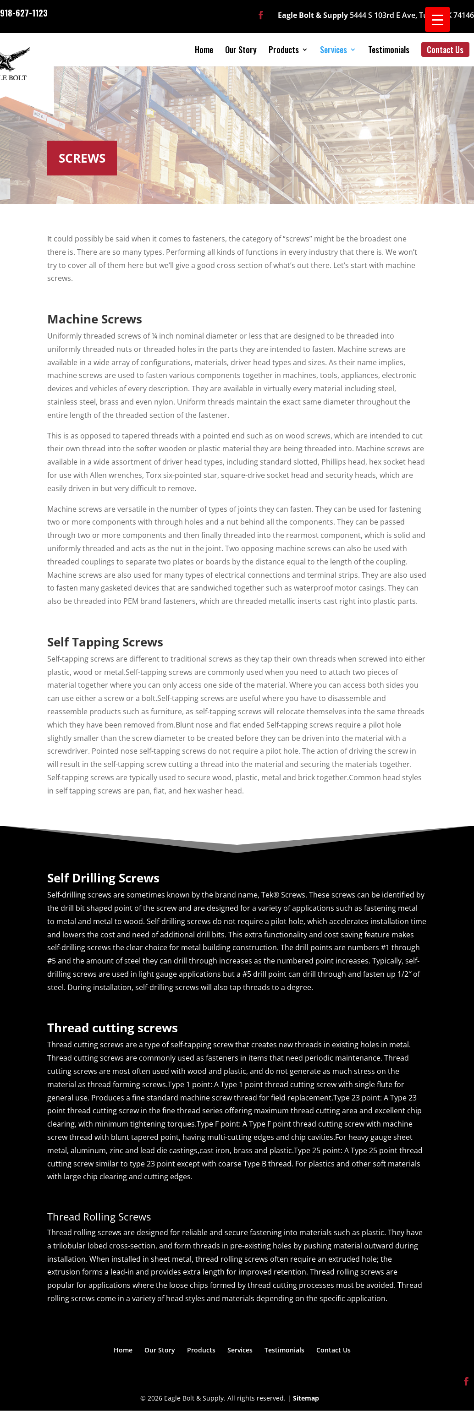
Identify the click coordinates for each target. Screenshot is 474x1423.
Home (204, 49)
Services (333, 49)
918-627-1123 (24, 12)
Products (284, 49)
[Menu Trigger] (437, 19)
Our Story (241, 49)
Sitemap (306, 1398)
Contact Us (445, 49)
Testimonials (388, 49)
